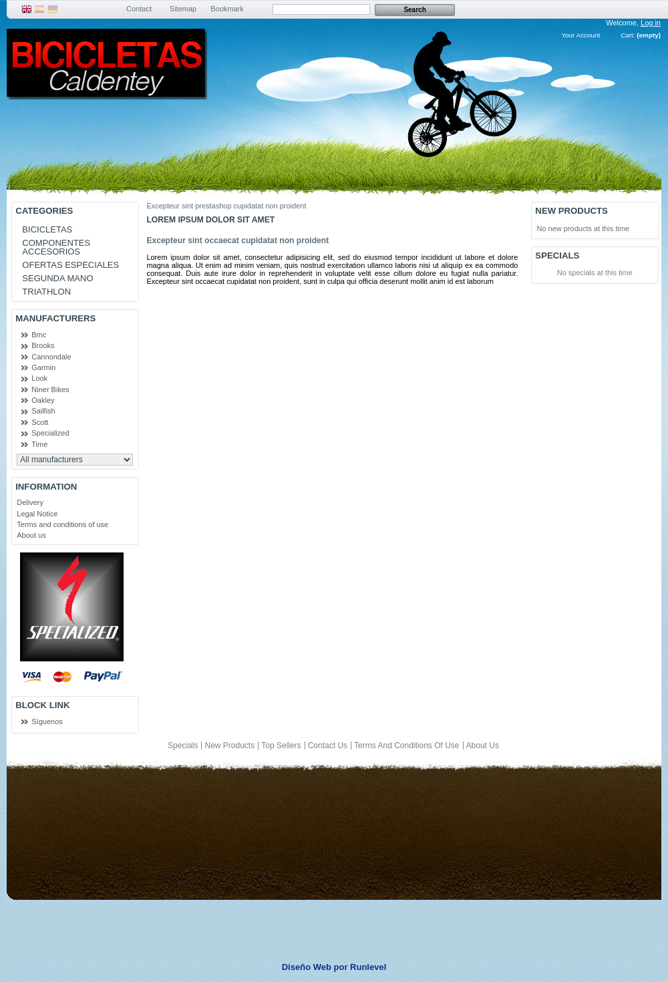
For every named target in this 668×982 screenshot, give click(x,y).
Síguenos (46, 721)
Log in (651, 23)
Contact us (327, 745)
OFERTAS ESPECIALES (70, 265)
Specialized (50, 433)
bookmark (227, 9)
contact (139, 9)
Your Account (580, 35)
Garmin (43, 367)
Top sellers (281, 745)
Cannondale (51, 357)
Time (39, 444)
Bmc (38, 335)
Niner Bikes (50, 389)
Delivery (30, 502)
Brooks (42, 345)
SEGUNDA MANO (57, 278)
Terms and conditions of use (62, 524)
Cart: (628, 35)
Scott (39, 422)
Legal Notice (37, 514)
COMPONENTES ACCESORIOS (56, 247)
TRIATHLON (46, 292)
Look (39, 378)
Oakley (42, 400)
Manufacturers (55, 318)
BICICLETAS (47, 229)
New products (571, 211)
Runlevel (368, 967)
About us (31, 535)
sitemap (183, 9)
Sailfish (43, 411)
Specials (557, 256)
